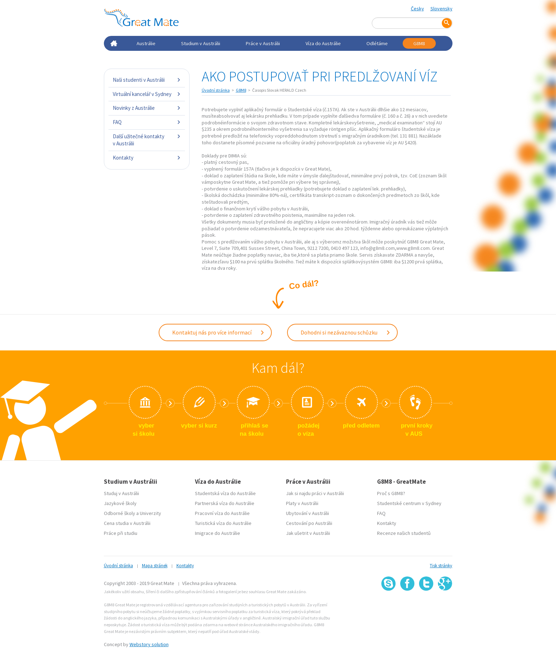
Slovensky (441, 8)
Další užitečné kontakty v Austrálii (147, 140)
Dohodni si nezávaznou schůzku (346, 332)
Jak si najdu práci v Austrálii (315, 492)
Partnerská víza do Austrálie (224, 502)
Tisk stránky (441, 565)
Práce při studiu (120, 532)
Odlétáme (377, 43)
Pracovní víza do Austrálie (222, 512)
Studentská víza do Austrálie (225, 492)
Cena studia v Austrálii (127, 522)
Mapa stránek (155, 565)
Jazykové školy (120, 502)
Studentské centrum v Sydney (409, 502)
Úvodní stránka (216, 90)
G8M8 (419, 43)
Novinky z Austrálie (147, 107)
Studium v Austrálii (200, 43)
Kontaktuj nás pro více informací (218, 332)
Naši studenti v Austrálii (147, 79)
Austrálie (146, 43)
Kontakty (147, 157)
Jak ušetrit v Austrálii (308, 532)
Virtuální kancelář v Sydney (147, 94)
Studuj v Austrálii (121, 492)
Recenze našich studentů (404, 532)
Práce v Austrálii (263, 43)
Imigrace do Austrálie (217, 532)
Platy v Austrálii (302, 502)
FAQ (147, 122)
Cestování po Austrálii (309, 522)
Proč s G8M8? (391, 492)
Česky (417, 8)
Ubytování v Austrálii (307, 512)
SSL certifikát (426, 606)
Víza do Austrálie (323, 43)
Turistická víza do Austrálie (223, 522)
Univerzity (150, 512)
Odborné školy (119, 512)
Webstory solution (149, 643)
